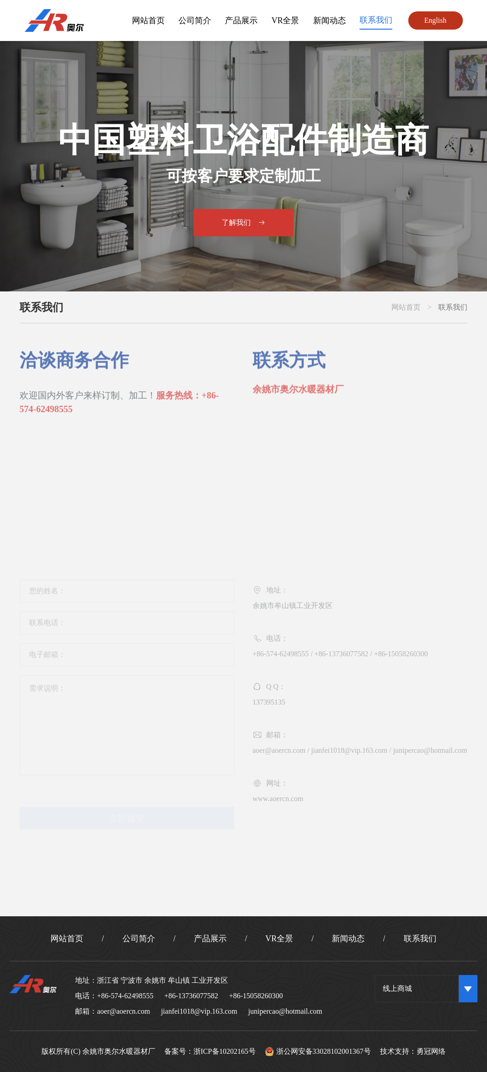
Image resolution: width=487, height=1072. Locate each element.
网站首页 (148, 20)
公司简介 (194, 20)
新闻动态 (329, 20)
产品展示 (241, 20)
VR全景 (285, 20)
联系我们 (376, 20)
